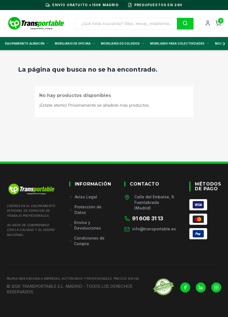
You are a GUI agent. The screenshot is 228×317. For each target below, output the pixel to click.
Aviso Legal (83, 196)
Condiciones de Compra (87, 241)
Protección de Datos (85, 209)
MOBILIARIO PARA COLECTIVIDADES (179, 43)
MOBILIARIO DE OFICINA (75, 43)
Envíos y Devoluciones (85, 225)
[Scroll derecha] (223, 43)
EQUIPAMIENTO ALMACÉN (27, 43)
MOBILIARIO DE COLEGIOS (122, 43)
